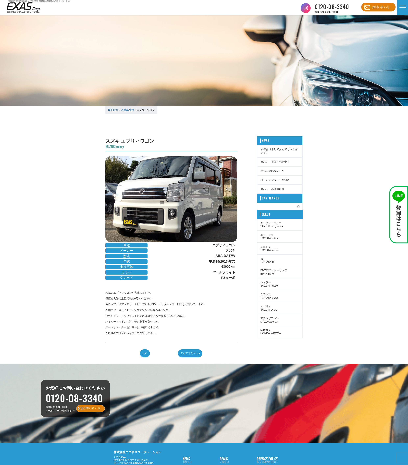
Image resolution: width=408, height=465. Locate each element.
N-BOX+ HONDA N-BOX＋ (270, 332)
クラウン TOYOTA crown (269, 296)
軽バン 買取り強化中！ (275, 161)
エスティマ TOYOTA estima (269, 236)
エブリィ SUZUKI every (268, 308)
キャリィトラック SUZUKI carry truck (271, 224)
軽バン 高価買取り (272, 188)
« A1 (144, 353)
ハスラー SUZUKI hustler (269, 284)
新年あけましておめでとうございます (279, 151)
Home (113, 109)
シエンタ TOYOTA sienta (269, 248)
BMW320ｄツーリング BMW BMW (273, 272)
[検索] (298, 206)
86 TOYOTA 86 (267, 260)
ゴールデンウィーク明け (275, 179)
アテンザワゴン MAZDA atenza (269, 320)
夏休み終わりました (272, 170)
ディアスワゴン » (190, 353)
